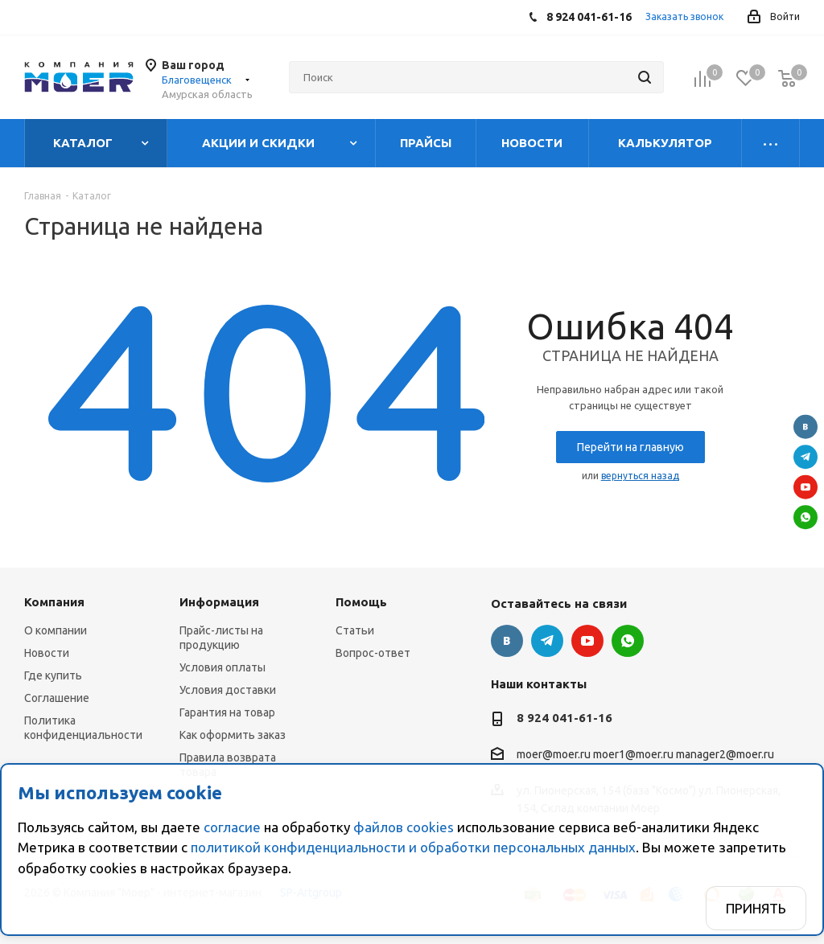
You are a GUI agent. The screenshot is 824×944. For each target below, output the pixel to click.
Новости (46, 652)
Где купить (53, 675)
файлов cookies (403, 827)
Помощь (361, 602)
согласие (232, 827)
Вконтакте (805, 427)
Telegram (805, 457)
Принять (756, 908)
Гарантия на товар (227, 712)
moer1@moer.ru (633, 755)
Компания (54, 602)
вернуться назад (640, 475)
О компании (55, 630)
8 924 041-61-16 (564, 717)
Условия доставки (227, 689)
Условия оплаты (222, 667)
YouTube (805, 487)
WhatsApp (805, 517)
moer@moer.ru (554, 755)
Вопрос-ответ (373, 652)
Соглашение (56, 698)
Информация (219, 602)
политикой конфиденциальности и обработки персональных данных (413, 847)
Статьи (355, 630)
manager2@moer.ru (725, 755)
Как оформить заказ (232, 735)
